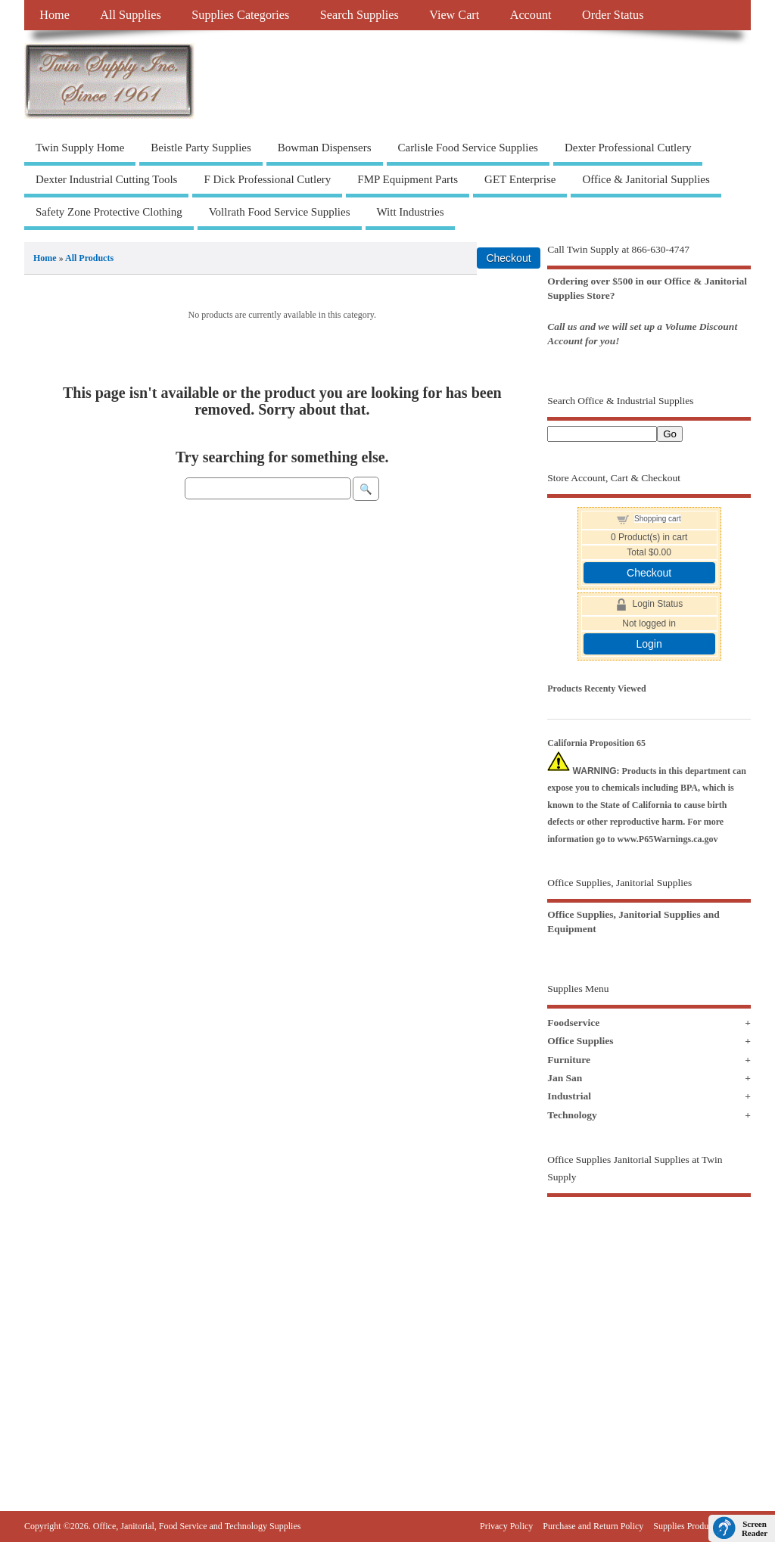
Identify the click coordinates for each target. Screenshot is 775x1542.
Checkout (649, 572)
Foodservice (573, 1022)
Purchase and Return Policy (593, 1526)
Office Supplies (580, 1040)
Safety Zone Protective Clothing (109, 212)
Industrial (569, 1096)
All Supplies (130, 15)
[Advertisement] (649, 1325)
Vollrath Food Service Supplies (279, 212)
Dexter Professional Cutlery (628, 147)
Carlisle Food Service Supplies (468, 147)
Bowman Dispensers (325, 147)
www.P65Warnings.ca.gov (668, 839)
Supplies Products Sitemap (702, 1526)
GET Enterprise (520, 179)
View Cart (454, 15)
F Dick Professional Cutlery (267, 179)
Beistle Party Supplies (201, 147)
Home (54, 15)
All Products (89, 258)
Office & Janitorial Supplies (645, 179)
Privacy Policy (506, 1526)
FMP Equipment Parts (407, 179)
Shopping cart (657, 519)
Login (648, 644)
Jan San (564, 1077)
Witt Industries (410, 212)
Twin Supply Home (80, 147)
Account (531, 15)
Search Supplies (359, 15)
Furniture (568, 1059)
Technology (572, 1115)
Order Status (612, 15)
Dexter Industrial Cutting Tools (106, 179)
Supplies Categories (240, 15)
